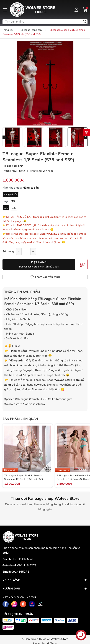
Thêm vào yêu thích (45, 277)
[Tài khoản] (77, 9)
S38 (6, 208)
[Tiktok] (40, 604)
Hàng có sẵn (10, 194)
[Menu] (5, 9)
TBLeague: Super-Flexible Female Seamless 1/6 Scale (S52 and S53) (23, 477)
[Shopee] (23, 604)
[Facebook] (5, 604)
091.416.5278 (27, 565)
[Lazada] (32, 604)
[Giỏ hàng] (85, 9)
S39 (14, 208)
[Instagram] (14, 604)
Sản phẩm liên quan (20, 419)
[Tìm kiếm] (85, 21)
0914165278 (20, 572)
